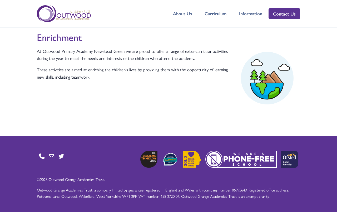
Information (250, 13)
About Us (182, 13)
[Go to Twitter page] (61, 156)
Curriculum (215, 13)
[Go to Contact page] (41, 156)
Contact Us (284, 14)
